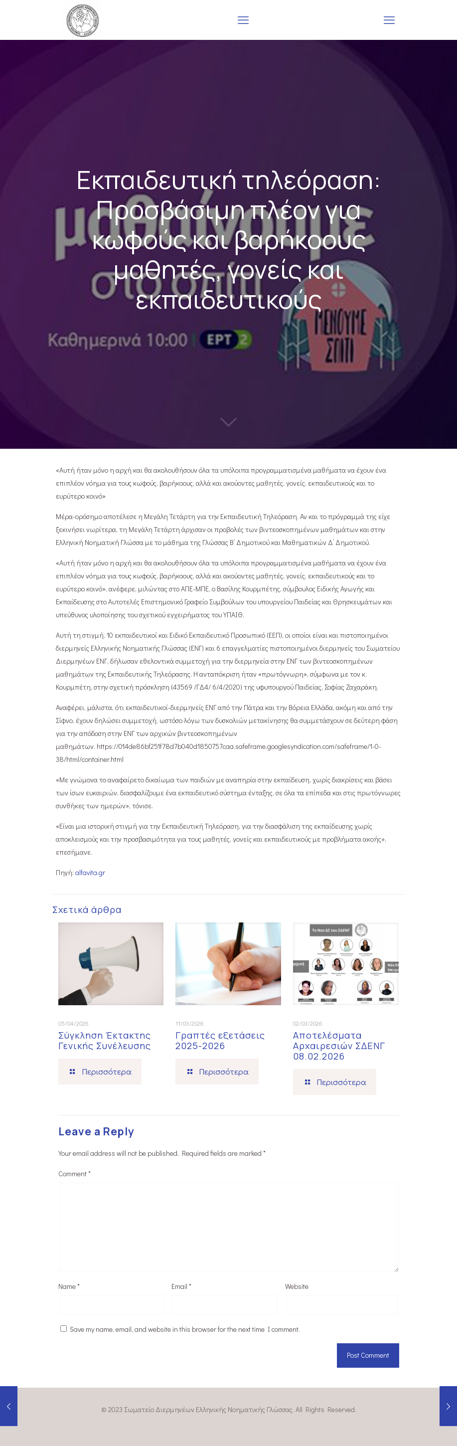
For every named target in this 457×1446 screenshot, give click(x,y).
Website (296, 1286)
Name (69, 1286)
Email (181, 1286)
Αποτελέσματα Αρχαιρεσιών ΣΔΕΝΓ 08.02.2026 (339, 1045)
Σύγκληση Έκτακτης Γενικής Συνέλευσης (104, 1040)
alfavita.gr (90, 872)
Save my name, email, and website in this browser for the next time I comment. (185, 1329)
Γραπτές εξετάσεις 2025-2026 (220, 1040)
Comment (74, 1173)
